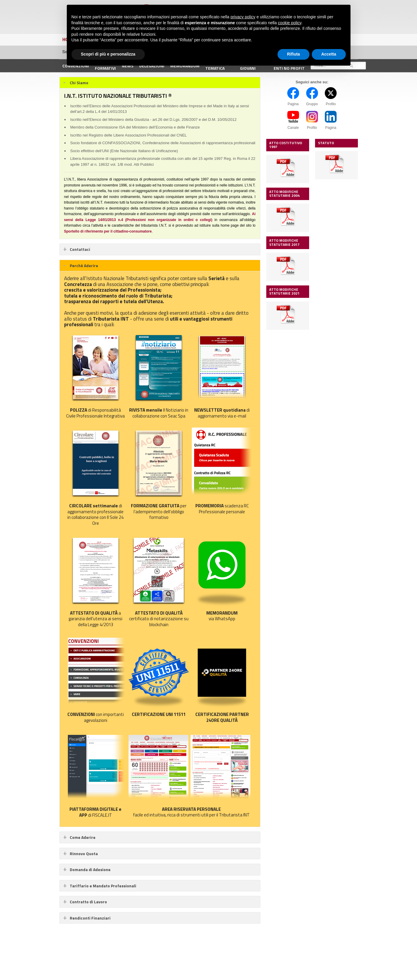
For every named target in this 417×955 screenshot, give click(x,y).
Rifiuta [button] (293, 54)
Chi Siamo (79, 82)
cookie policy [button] (289, 22)
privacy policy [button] (243, 16)
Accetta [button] (328, 54)
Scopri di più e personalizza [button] (108, 54)
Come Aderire (82, 837)
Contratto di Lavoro (88, 902)
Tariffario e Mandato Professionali (103, 886)
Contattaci (80, 249)
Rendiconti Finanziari (90, 918)
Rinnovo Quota (84, 853)
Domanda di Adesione (90, 869)
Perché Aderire (84, 265)
